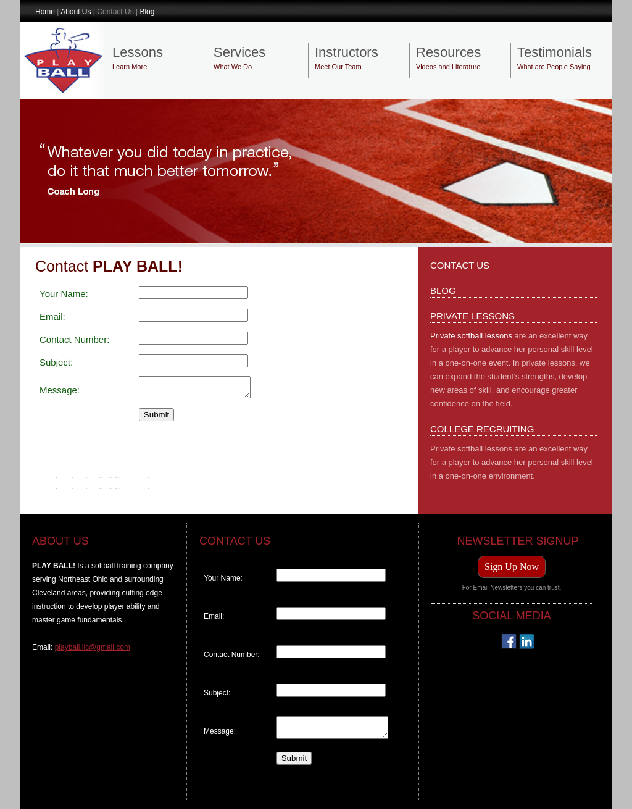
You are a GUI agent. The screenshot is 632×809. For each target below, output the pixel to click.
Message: (60, 392)
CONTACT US (459, 265)
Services (239, 52)
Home (45, 11)
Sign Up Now (511, 566)
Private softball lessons (471, 335)
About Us (75, 11)
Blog (146, 11)
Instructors (346, 52)
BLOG (443, 290)
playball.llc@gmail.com (92, 647)
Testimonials (554, 52)
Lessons (137, 52)
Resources (448, 52)
